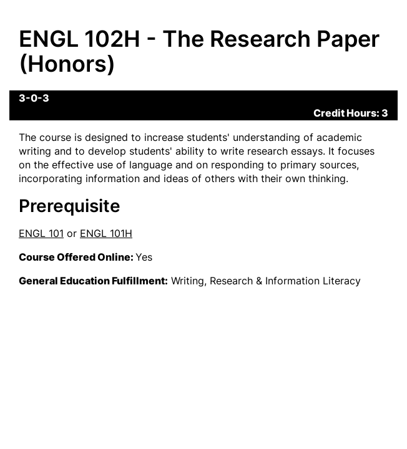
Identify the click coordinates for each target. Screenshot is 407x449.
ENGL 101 (41, 233)
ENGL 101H (106, 233)
